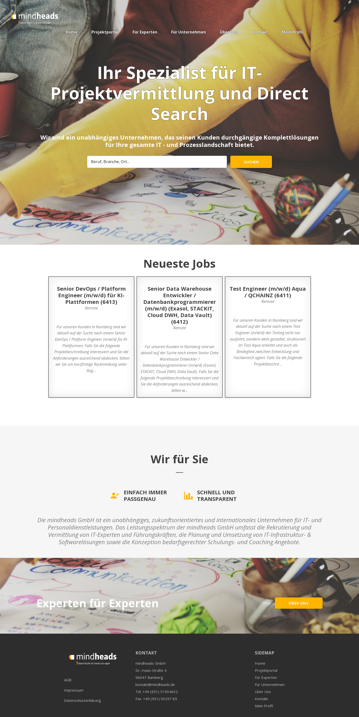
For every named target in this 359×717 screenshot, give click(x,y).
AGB (67, 679)
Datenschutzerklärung (82, 700)
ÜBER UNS (299, 603)
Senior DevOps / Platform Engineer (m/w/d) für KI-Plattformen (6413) (91, 295)
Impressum (73, 690)
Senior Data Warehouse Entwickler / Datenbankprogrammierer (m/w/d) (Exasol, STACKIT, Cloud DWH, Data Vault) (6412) (179, 305)
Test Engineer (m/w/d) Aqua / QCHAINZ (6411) (268, 292)
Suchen (251, 161)
